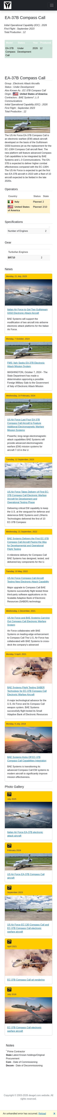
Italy (13, 202)
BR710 (11, 257)
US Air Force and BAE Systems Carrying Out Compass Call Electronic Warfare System (28, 621)
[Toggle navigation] (52, 5)
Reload (42, 1113)
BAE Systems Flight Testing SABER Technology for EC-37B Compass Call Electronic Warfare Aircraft (27, 691)
